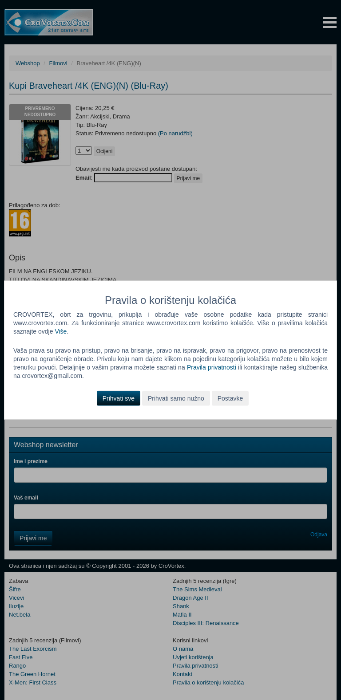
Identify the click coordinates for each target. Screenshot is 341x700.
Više (61, 331)
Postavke (230, 397)
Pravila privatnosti (211, 367)
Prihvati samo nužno (176, 397)
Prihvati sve (119, 397)
